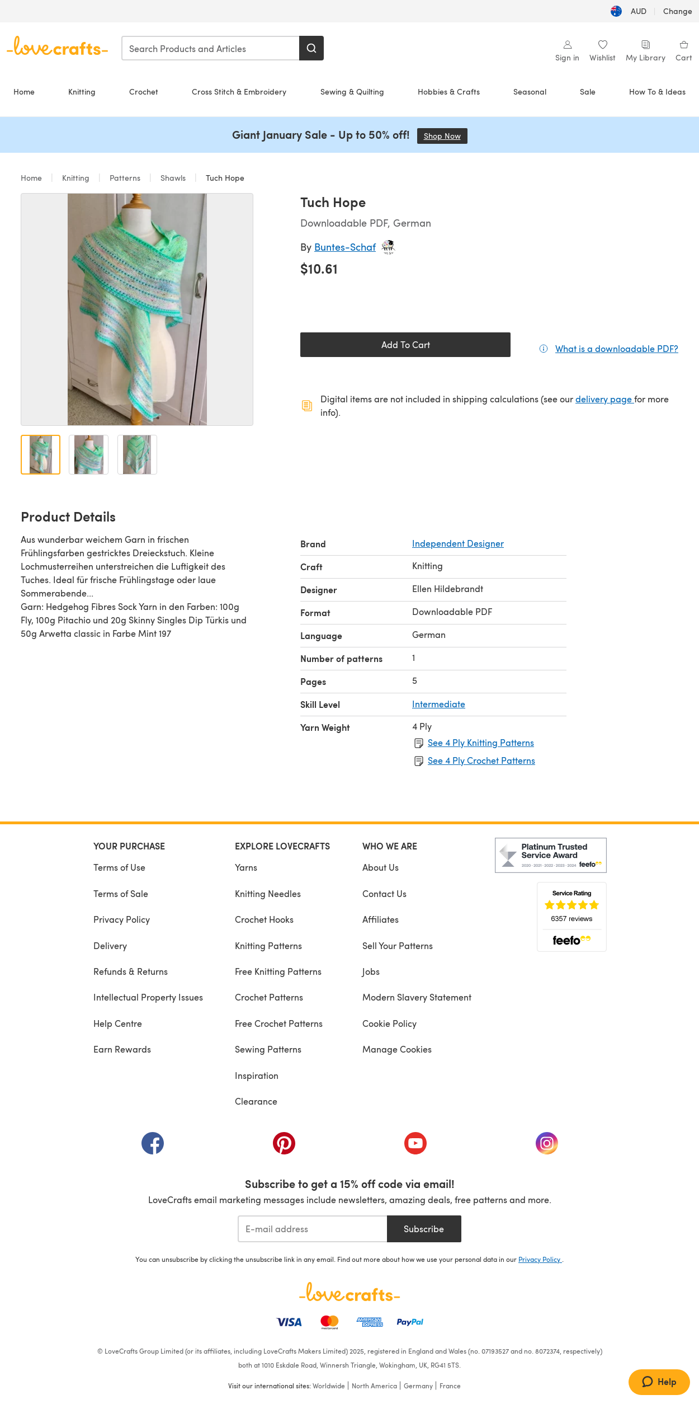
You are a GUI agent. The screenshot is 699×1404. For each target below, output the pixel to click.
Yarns (246, 867)
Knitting (82, 91)
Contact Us (384, 893)
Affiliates (380, 919)
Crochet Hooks (264, 919)
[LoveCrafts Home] (349, 1291)
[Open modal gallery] (137, 309)
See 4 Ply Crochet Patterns (481, 760)
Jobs (371, 971)
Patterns (125, 177)
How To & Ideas (657, 91)
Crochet (143, 91)
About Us (380, 867)
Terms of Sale (120, 893)
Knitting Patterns (268, 945)
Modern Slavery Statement (416, 997)
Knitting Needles (268, 893)
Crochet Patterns (269, 997)
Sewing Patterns (268, 1049)
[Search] (311, 48)
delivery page (604, 399)
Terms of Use (119, 867)
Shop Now (445, 135)
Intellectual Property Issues (148, 997)
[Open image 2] (88, 455)
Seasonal (529, 91)
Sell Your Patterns (397, 945)
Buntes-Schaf (345, 246)
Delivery (110, 945)
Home (24, 91)
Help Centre (117, 1023)
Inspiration (256, 1075)
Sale (588, 91)
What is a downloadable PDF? (616, 348)
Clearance (256, 1101)
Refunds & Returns (130, 971)
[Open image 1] (40, 455)
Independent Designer (458, 543)
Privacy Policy (121, 919)
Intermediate (438, 704)
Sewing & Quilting (352, 91)
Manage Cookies (397, 1049)
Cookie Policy (389, 1023)
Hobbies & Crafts (449, 91)
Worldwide (329, 1385)
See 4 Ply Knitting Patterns (481, 742)
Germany (418, 1385)
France (450, 1385)
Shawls (173, 177)
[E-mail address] (312, 1228)
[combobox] (210, 48)
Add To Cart (405, 344)
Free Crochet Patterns (279, 1023)
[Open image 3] (137, 455)
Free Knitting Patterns (278, 971)
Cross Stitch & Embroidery (239, 91)
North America (374, 1385)
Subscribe (424, 1228)
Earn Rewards (122, 1049)
